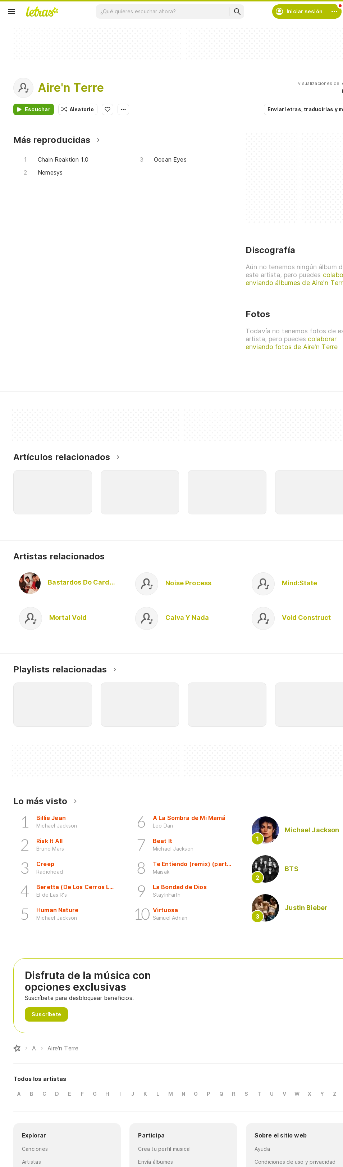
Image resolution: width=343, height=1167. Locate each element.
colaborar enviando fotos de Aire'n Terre (292, 343)
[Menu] (11, 11)
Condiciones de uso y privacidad (295, 1162)
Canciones (35, 1149)
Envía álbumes (155, 1162)
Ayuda (262, 1149)
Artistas (31, 1162)
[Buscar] (237, 11)
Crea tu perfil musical (164, 1149)
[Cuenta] (334, 11)
